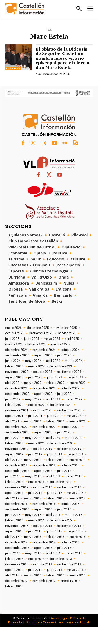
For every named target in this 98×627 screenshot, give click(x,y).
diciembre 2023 (60, 366)
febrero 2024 (14, 366)
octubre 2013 (42, 564)
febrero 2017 (55, 498)
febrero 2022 (14, 404)
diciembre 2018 (16, 465)
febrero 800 (13, 586)
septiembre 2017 (69, 487)
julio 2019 (35, 454)
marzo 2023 (33, 382)
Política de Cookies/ (41, 622)
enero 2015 (77, 536)
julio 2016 (64, 509)
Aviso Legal (59, 618)
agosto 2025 (67, 333)
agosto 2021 (14, 415)
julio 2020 (64, 432)
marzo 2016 (73, 514)
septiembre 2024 (17, 355)
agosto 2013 (14, 569)
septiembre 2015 (69, 525)
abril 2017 (12, 498)
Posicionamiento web (74, 622)
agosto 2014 (43, 547)
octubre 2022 (69, 388)
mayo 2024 (33, 360)
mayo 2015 (75, 531)
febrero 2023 (55, 382)
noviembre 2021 (16, 410)
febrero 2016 (14, 520)
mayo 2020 (33, 437)
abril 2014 (53, 553)
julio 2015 (35, 531)
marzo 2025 (14, 344)
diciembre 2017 (60, 481)
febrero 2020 (14, 443)
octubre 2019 (42, 448)
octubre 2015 (42, 525)
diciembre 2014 (16, 542)
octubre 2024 (69, 349)
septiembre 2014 (17, 547)
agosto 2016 (43, 509)
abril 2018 (53, 476)
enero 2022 (36, 404)
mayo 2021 (75, 415)
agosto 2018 (43, 470)
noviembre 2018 (44, 465)
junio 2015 (54, 531)
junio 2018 (12, 476)
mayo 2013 (75, 569)
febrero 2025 (36, 344)
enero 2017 (77, 498)
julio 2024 (64, 355)
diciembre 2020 (16, 426)
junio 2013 (54, 569)
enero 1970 (68, 580)
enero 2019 (77, 459)
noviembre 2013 (16, 564)
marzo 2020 (73, 437)
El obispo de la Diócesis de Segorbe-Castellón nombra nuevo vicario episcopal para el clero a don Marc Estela (62, 58)
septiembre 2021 (69, 410)
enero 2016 (36, 520)
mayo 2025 (52, 338)
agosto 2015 (14, 531)
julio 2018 (64, 470)
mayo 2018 (33, 476)
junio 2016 (12, 514)
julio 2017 (35, 492)
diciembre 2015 (60, 520)
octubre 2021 (42, 410)
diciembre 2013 (60, 558)
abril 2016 (53, 514)
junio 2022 (12, 399)
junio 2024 (12, 360)
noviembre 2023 (16, 371)
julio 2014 (64, 547)
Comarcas (13, 68)
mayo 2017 (75, 492)
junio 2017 (54, 492)
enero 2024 (36, 366)
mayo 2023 (75, 377)
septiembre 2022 (17, 393)
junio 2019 (54, 454)
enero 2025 (58, 344)
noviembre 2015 (16, 525)
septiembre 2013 (69, 564)
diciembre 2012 (16, 580)
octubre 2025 (14, 333)
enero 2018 (36, 481)
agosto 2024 (43, 355)
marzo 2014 (73, 553)
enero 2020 (36, 443)
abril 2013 (12, 575)
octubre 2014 (69, 542)
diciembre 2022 (16, 388)
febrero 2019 (55, 459)
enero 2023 (77, 382)
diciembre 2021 (60, 404)
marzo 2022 (73, 399)
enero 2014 (36, 558)
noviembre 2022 (44, 388)
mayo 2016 (33, 514)
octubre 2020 (69, 426)
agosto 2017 (14, 492)
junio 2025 (31, 338)
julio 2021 (35, 415)
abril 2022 (53, 399)
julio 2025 (12, 338)
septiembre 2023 (69, 371)
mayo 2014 (33, 553)
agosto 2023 (14, 377)
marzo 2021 (33, 421)
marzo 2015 (33, 536)
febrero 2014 (14, 558)
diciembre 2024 (16, 349)
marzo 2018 (73, 476)
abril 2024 (53, 360)
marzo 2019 (33, 459)
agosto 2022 (43, 393)
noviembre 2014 (44, 542)
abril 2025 (72, 338)
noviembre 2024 (44, 349)
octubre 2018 (69, 465)
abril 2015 (12, 536)
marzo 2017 (33, 498)
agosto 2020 (43, 432)
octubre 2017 (42, 487)
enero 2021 (77, 421)
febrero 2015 (55, 536)
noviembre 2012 (44, 580)
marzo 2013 (33, 575)
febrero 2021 (55, 421)
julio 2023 (35, 377)
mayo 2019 (75, 454)
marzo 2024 (73, 360)
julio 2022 (64, 393)
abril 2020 (53, 437)
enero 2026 (13, 327)
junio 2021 (54, 415)
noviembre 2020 (44, 426)
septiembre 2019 (69, 448)
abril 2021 (12, 421)
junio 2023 (54, 377)
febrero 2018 (14, 481)
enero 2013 (77, 575)
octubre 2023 (42, 371)
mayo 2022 (33, 399)
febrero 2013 (55, 575)
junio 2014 (12, 553)
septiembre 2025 (41, 333)
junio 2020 (12, 437)
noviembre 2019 (16, 448)
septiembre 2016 (17, 509)
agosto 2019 (14, 454)
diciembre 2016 (16, 503)
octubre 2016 (69, 503)
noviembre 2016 (44, 503)
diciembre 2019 (60, 443)
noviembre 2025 (65, 327)
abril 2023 (12, 382)
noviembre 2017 (16, 487)
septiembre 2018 (17, 470)
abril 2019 (12, 459)
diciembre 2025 (37, 327)
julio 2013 (35, 569)
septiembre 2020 (17, 432)
